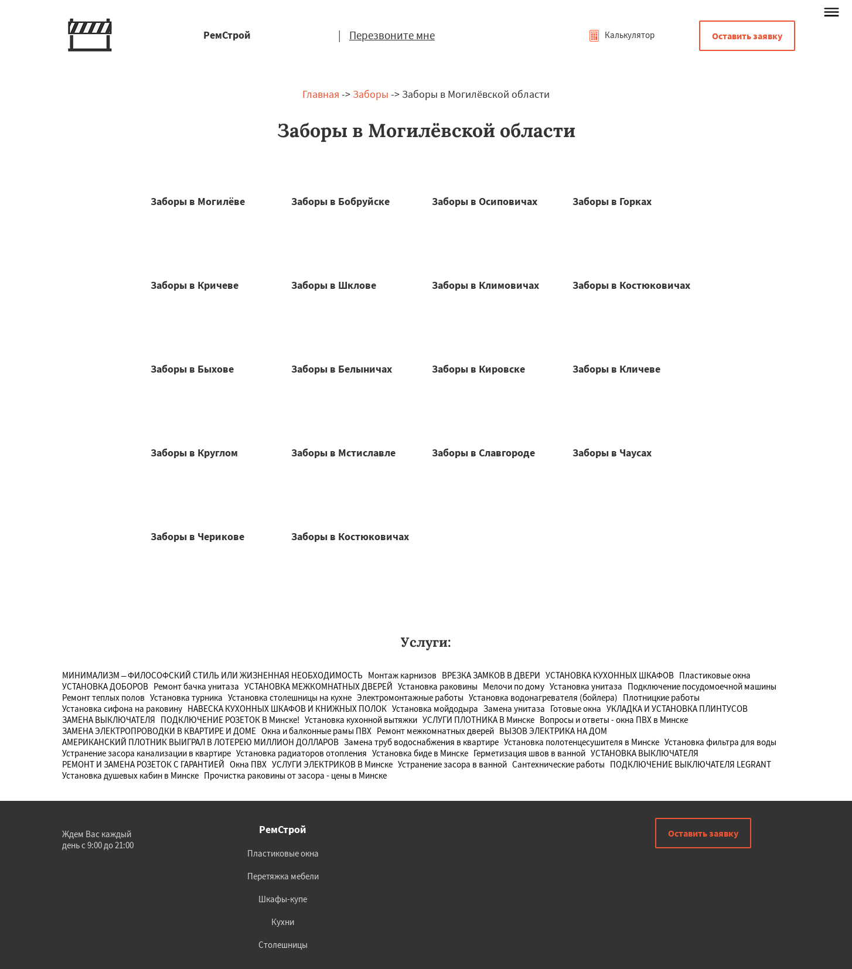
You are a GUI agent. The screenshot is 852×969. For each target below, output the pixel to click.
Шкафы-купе (282, 899)
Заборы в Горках (612, 201)
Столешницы (283, 944)
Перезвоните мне (392, 35)
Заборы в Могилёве (198, 201)
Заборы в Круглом (194, 452)
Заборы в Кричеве (194, 285)
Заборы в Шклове (333, 285)
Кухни (282, 921)
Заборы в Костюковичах (631, 285)
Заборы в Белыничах (341, 369)
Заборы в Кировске (478, 369)
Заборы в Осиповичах (484, 201)
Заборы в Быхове (192, 369)
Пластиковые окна (283, 853)
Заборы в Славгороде (483, 452)
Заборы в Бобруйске (340, 201)
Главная (320, 94)
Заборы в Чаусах (612, 452)
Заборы (370, 94)
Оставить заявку (747, 36)
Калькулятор (621, 34)
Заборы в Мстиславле (343, 452)
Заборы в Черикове (197, 536)
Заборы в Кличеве (616, 369)
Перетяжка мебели (283, 876)
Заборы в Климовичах (485, 285)
